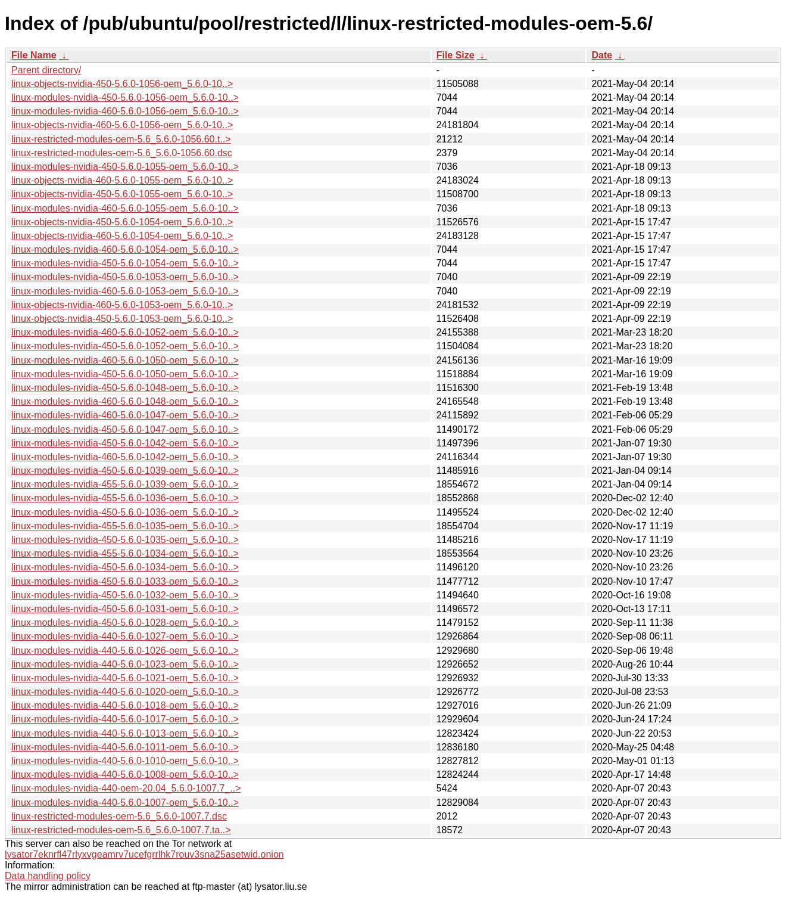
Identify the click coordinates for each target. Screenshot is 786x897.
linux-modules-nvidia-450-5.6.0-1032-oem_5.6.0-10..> (125, 595)
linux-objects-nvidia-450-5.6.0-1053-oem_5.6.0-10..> (122, 319)
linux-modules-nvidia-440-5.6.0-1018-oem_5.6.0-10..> (125, 705)
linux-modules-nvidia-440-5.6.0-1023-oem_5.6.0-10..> (125, 664)
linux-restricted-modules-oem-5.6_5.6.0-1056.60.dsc (121, 153)
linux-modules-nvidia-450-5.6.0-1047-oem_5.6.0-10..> (125, 429)
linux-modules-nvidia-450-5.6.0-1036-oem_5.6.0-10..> (125, 512)
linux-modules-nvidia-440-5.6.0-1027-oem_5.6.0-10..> (125, 636)
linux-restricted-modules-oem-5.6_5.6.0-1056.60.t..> (121, 139)
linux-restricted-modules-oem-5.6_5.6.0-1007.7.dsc (119, 816)
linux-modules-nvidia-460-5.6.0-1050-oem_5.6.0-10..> (125, 360)
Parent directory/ (46, 70)
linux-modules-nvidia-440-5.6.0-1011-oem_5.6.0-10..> (125, 747)
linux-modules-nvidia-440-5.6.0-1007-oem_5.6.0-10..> (125, 802)
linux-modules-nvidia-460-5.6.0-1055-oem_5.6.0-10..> (125, 208)
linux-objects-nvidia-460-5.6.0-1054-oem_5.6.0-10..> (122, 236)
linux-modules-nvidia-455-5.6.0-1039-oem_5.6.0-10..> (125, 484)
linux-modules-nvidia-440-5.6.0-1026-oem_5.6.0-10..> (125, 650)
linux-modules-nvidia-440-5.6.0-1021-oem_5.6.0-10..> (125, 678)
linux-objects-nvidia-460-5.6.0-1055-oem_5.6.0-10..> (122, 180)
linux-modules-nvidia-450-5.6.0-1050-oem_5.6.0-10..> (125, 374)
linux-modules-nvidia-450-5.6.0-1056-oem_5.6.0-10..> (125, 97)
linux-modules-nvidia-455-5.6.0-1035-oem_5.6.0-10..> (125, 526)
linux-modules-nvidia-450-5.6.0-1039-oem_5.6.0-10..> (125, 470)
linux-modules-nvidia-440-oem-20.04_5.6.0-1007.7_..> (126, 788)
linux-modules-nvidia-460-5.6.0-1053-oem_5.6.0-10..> (125, 291)
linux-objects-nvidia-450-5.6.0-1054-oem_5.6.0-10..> (122, 222)
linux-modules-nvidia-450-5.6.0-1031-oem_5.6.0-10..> (125, 609)
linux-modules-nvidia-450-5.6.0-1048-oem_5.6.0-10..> (125, 388)
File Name (34, 55)
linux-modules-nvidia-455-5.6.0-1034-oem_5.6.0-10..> (125, 553)
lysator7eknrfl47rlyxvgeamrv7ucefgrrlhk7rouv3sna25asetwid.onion (144, 854)
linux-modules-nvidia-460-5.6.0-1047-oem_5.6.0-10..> (125, 415)
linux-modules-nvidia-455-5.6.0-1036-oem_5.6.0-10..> (125, 498)
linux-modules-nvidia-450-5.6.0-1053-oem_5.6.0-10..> (125, 277)
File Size (455, 55)
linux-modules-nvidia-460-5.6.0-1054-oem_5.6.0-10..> (125, 249)
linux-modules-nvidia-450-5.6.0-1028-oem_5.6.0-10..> (125, 622)
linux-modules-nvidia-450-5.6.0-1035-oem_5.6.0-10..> (125, 540)
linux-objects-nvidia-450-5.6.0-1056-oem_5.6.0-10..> (122, 84)
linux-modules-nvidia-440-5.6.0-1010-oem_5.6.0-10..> (125, 761)
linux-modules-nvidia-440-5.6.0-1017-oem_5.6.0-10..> (125, 719)
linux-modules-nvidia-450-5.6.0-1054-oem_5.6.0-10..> (125, 263)
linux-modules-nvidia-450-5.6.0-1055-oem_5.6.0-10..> (125, 167)
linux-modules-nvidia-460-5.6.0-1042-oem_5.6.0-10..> (125, 457)
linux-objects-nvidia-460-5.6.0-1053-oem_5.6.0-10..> (122, 305)
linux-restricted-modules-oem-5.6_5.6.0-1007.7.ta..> (121, 830)
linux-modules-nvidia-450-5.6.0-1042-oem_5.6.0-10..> (125, 443)
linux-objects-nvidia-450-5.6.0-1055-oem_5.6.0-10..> (122, 194)
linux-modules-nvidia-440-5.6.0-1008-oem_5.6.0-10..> (125, 774)
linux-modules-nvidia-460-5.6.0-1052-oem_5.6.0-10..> (125, 332)
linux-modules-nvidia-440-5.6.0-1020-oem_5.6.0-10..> (125, 692)
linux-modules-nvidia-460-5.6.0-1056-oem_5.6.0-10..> (125, 111)
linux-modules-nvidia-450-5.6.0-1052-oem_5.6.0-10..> (125, 346)
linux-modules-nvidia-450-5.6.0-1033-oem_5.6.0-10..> (125, 581)
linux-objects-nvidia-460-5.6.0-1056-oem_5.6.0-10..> (122, 125)
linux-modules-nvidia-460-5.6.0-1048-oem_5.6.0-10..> (125, 401)
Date (601, 55)
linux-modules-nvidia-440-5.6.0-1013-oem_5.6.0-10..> (125, 733)
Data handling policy (48, 876)
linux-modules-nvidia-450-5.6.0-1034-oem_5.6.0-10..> (125, 567)
